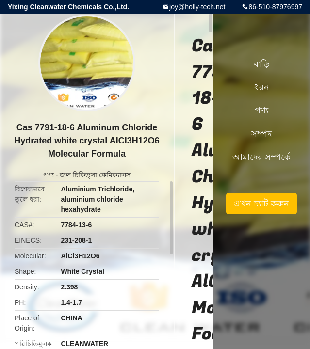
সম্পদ (261, 134)
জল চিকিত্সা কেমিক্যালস (95, 175)
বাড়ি (262, 64)
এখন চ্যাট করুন (261, 203)
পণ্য (48, 175)
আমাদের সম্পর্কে (261, 157)
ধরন (261, 87)
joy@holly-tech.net (197, 7)
